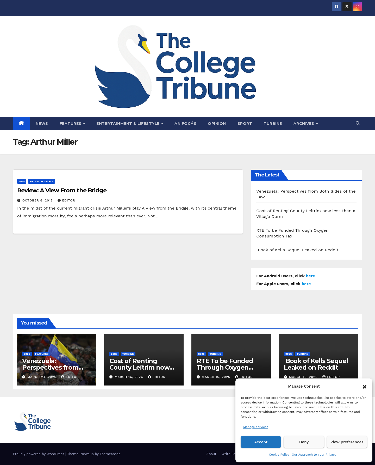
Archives (304, 123)
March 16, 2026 (129, 377)
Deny (304, 442)
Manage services (255, 427)
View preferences (347, 442)
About (211, 454)
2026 (27, 353)
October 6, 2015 (38, 200)
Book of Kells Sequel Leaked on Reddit (297, 249)
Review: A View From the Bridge (62, 190)
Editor (66, 200)
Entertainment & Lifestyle (128, 123)
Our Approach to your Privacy (314, 454)
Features (71, 123)
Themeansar (110, 454)
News (42, 123)
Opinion (217, 123)
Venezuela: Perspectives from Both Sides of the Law (55, 367)
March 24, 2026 (42, 377)
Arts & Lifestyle (42, 181)
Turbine (273, 123)
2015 (22, 181)
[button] (364, 386)
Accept (260, 442)
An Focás (185, 123)
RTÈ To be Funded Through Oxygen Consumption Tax (225, 367)
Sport (245, 123)
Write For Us (232, 454)
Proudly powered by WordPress (39, 454)
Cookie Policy (279, 454)
